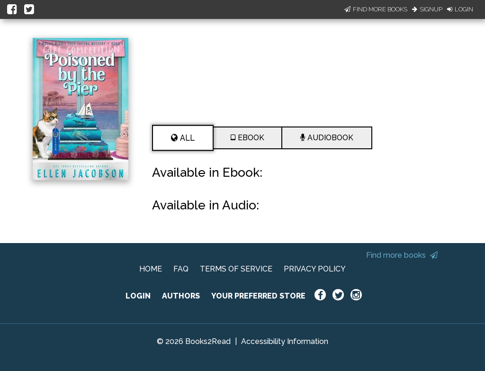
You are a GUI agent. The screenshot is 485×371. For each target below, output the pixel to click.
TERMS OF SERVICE (236, 268)
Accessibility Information (284, 341)
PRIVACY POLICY (315, 268)
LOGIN (138, 295)
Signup (427, 9)
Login (460, 9)
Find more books (402, 255)
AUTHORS (181, 295)
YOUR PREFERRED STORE (258, 295)
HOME (150, 268)
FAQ (181, 268)
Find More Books (375, 9)
